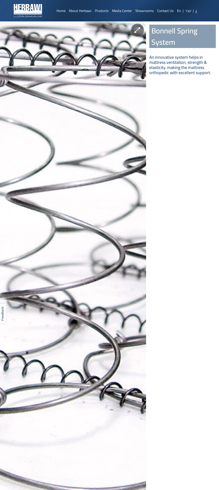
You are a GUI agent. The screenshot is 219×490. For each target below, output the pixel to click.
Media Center (122, 10)
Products (102, 10)
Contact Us (165, 10)
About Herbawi (80, 10)
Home (60, 10)
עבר (188, 10)
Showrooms (144, 10)
